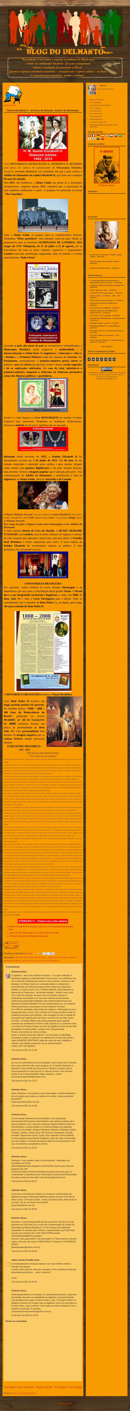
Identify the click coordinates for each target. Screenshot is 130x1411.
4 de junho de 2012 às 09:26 (24, 1209)
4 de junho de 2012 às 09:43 (24, 1251)
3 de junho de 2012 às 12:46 (24, 1050)
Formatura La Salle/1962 (98, 122)
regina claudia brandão (22, 1260)
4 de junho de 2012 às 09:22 (24, 1181)
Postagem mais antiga (68, 1387)
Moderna (72, 957)
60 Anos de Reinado (25, 957)
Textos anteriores (95, 111)
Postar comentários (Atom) (24, 1393)
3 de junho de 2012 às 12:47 (24, 1081)
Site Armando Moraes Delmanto (100, 105)
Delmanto (16, 972)
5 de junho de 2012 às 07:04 (24, 1282)
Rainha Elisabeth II (51, 961)
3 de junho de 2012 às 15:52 (24, 1148)
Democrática (40, 957)
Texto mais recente (96, 113)
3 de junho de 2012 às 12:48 (24, 1106)
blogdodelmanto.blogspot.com (106, 379)
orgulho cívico (28, 961)
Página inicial (43, 1387)
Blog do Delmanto (99, 373)
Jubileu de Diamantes (57, 957)
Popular (38, 961)
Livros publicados (96, 116)
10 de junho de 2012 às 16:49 (24, 1315)
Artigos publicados (96, 119)
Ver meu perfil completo (105, 89)
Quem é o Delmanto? (97, 100)
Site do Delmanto (95, 102)
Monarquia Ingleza (12, 961)
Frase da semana (95, 108)
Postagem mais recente (18, 1387)
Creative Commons (117, 375)
